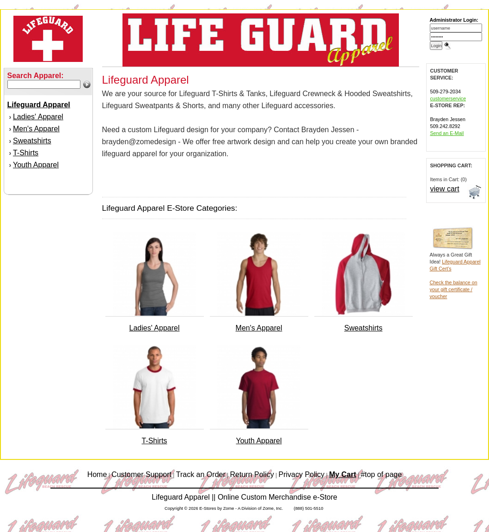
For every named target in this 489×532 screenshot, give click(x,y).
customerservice (448, 98)
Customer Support (141, 474)
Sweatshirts (32, 141)
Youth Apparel (36, 165)
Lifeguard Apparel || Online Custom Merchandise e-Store (244, 497)
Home (97, 474)
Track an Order (201, 474)
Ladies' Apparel (38, 117)
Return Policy (252, 474)
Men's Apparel (36, 129)
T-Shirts (25, 153)
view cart (444, 189)
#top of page (381, 474)
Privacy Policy (302, 474)
